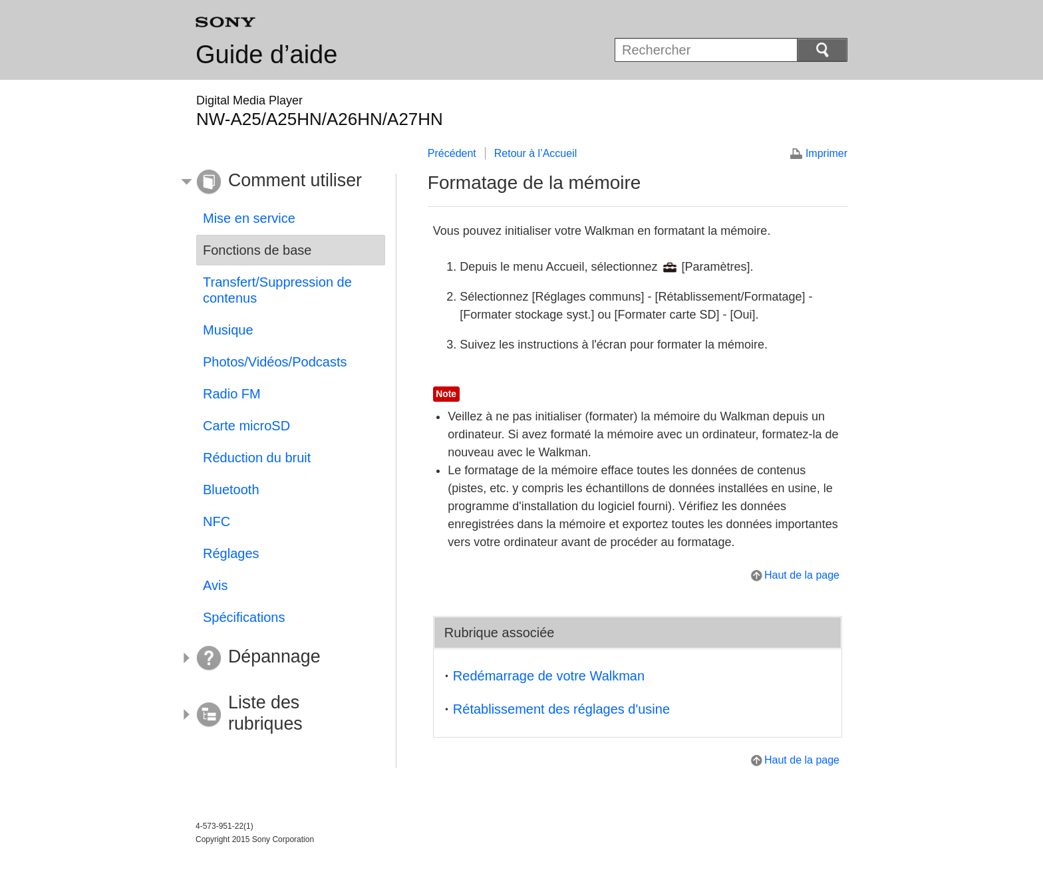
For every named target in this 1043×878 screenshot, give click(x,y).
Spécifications (244, 617)
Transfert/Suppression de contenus (277, 290)
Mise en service (249, 218)
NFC (216, 521)
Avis (215, 585)
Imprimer (826, 153)
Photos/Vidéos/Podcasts (275, 362)
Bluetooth (231, 489)
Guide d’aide (266, 54)
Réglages (231, 553)
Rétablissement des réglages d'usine (561, 709)
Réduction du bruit (257, 457)
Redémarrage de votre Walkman (549, 675)
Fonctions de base (257, 250)
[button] (280, 182)
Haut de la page (801, 575)
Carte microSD (246, 425)
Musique (228, 330)
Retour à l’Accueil (535, 153)
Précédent (452, 153)
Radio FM (232, 393)
